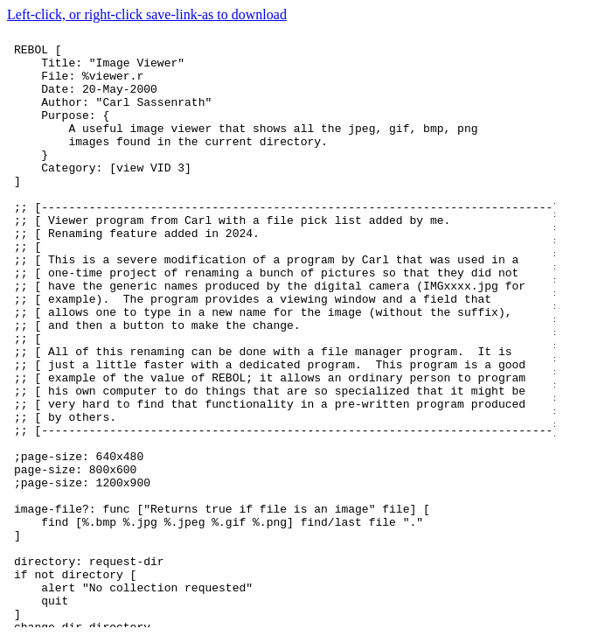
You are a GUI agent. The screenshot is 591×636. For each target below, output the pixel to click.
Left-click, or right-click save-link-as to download (147, 14)
